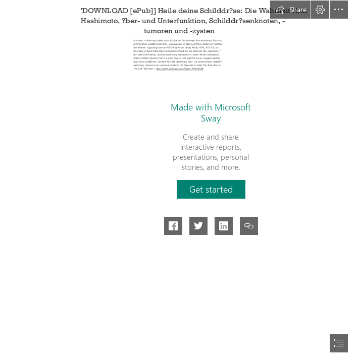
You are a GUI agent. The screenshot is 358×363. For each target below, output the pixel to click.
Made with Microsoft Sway (211, 112)
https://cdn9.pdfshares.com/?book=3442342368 (179, 69)
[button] (290, 10)
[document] (179, 181)
